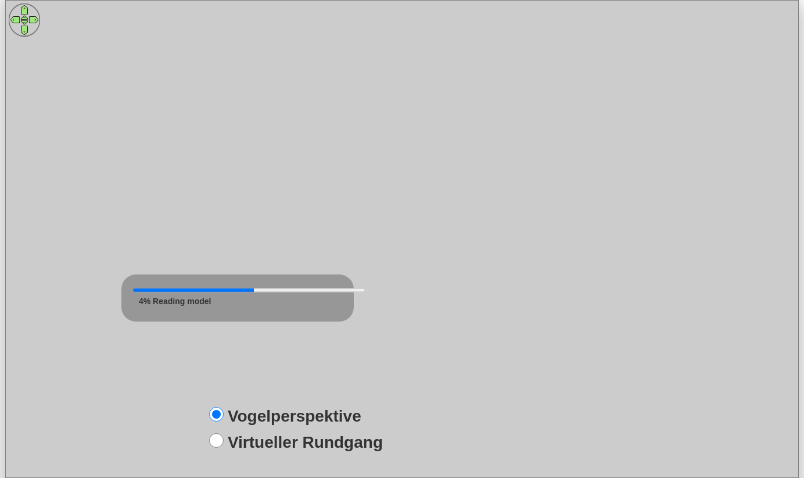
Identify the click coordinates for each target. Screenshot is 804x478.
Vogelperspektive (294, 416)
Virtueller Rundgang (305, 442)
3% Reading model (175, 301)
